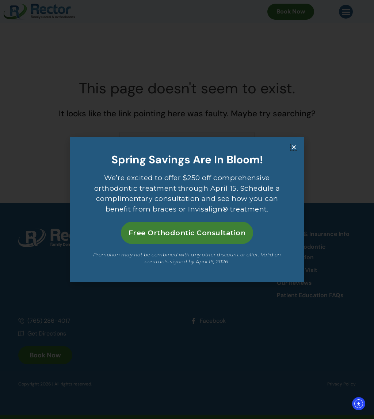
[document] (187, 209)
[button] (294, 146)
